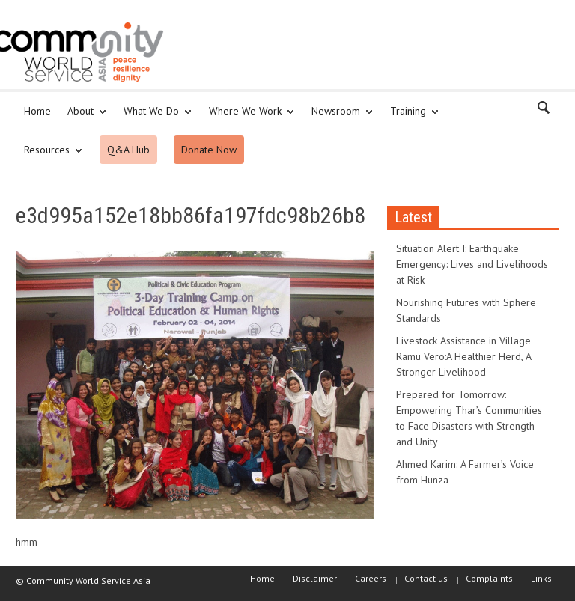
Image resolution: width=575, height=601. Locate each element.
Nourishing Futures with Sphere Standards (466, 310)
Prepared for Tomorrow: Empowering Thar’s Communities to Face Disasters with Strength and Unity (469, 418)
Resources (49, 156)
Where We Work (247, 117)
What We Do (153, 117)
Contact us (426, 578)
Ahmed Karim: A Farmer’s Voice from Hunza (465, 471)
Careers (370, 578)
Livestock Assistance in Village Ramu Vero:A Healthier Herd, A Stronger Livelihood (463, 356)
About (82, 117)
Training (410, 117)
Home (37, 111)
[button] (544, 110)
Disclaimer (315, 578)
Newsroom (338, 117)
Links (541, 578)
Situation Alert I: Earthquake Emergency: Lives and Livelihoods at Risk (472, 264)
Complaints (489, 578)
